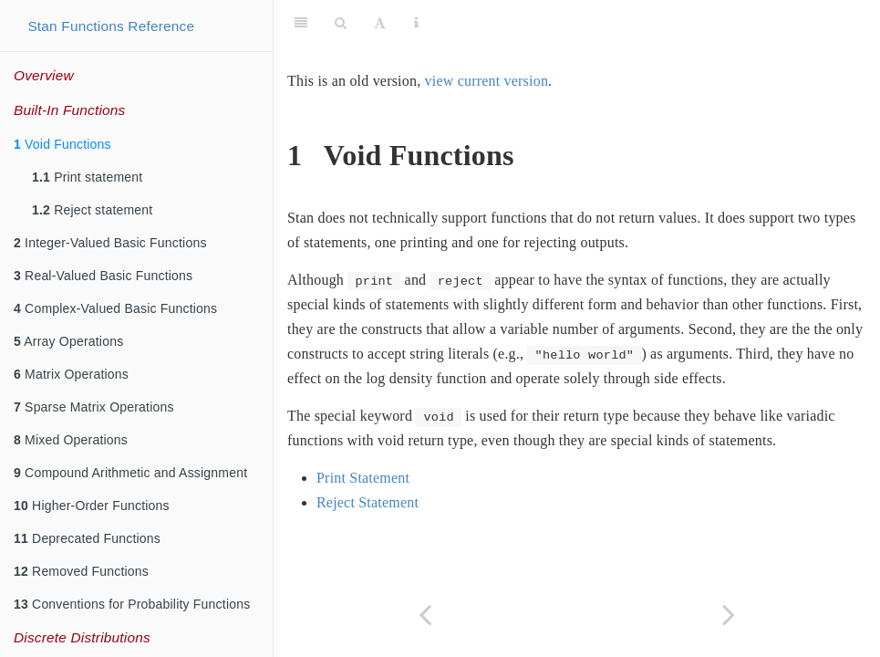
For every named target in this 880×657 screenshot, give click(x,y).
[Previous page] (425, 614)
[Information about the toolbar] (416, 23)
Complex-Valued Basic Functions (115, 308)
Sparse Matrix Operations (94, 407)
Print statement (87, 177)
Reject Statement (367, 502)
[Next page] (729, 614)
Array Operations (68, 341)
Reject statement (92, 210)
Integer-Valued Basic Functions (110, 242)
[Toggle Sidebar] (301, 23)
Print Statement (362, 477)
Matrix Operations (71, 374)
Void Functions (62, 144)
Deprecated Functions (87, 538)
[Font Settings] (379, 23)
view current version (487, 81)
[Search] (340, 23)
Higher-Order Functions (92, 505)
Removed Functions (81, 571)
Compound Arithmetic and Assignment (130, 472)
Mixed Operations (71, 440)
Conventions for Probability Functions (132, 604)
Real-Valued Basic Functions (103, 275)
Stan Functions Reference (110, 26)
